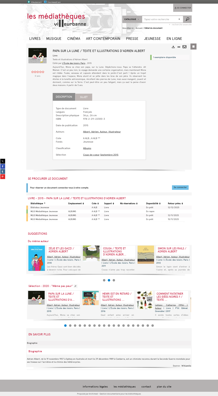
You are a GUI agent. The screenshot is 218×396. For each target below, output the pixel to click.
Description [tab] (64, 96)
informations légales (95, 386)
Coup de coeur (91, 154)
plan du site (164, 386)
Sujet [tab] (84, 97)
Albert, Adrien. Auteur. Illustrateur (102, 131)
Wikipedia (186, 365)
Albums (87, 148)
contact (146, 386)
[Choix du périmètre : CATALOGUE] (132, 19)
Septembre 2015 (109, 154)
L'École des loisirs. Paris (73, 63)
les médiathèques (125, 386)
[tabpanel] (99, 131)
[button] (35, 38)
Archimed (93, 394)
